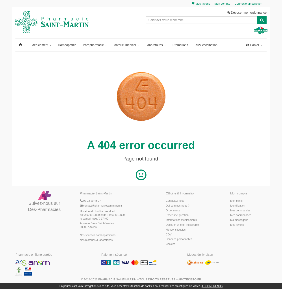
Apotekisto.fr (189, 279)
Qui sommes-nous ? (177, 205)
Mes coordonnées (240, 215)
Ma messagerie (239, 220)
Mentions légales (176, 229)
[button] (21, 45)
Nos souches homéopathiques (97, 235)
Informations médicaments (181, 220)
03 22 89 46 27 (90, 200)
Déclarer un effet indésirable (182, 224)
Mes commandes (240, 210)
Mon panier (236, 200)
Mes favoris (237, 224)
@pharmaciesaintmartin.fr (101, 205)
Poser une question (177, 215)
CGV (169, 234)
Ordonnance (173, 210)
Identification (237, 205)
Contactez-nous (175, 200)
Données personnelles (179, 239)
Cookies (170, 244)
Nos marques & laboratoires (96, 240)
